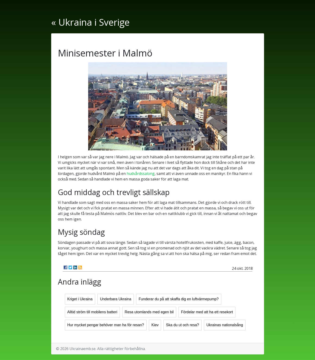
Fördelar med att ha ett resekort (207, 312)
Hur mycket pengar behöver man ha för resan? (105, 325)
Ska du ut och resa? (182, 325)
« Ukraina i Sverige (90, 22)
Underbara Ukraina (115, 299)
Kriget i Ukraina (80, 299)
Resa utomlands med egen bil (149, 312)
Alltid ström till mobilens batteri (92, 312)
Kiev (155, 325)
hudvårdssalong (141, 173)
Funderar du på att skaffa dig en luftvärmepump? (179, 299)
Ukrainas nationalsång (224, 325)
